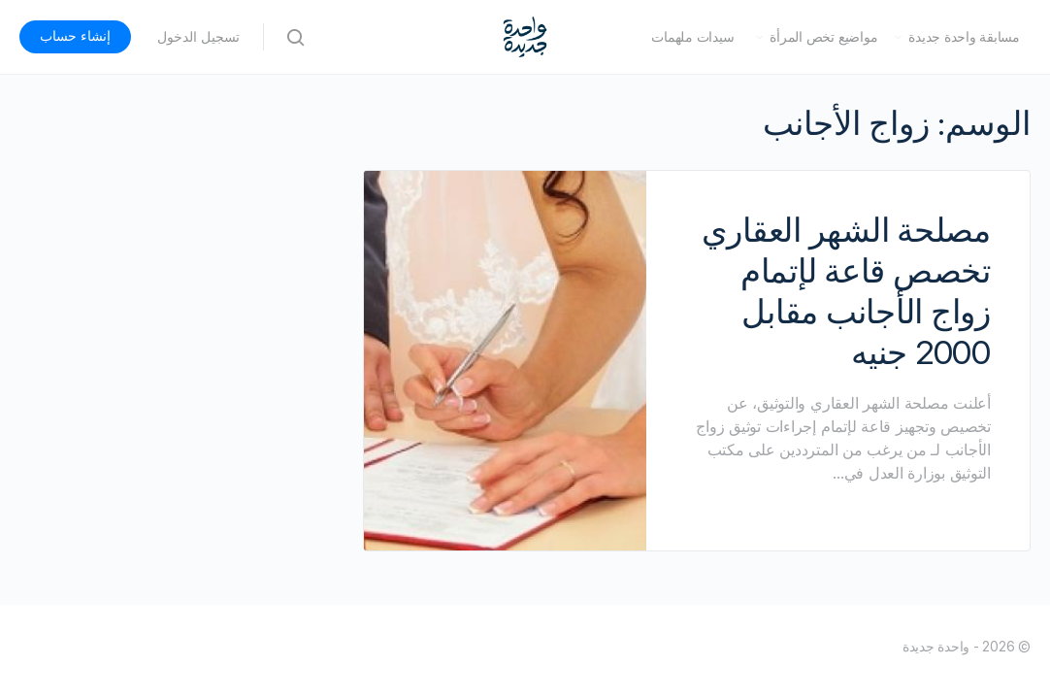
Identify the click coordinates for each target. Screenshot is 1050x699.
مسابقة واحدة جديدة (964, 37)
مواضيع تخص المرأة (823, 37)
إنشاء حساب (75, 36)
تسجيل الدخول (198, 37)
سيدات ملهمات (692, 37)
